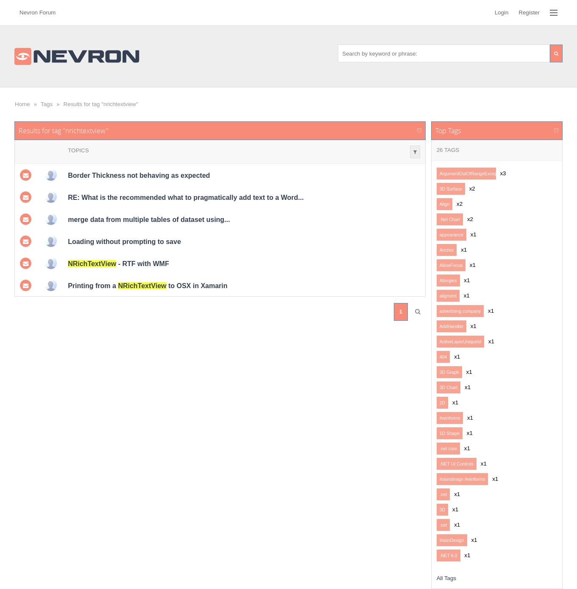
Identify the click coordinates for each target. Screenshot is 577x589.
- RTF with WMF (118, 263)
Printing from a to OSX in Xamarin (147, 285)
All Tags (446, 578)
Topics (78, 150)
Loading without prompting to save (124, 241)
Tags (47, 104)
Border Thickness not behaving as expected (139, 175)
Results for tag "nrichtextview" (101, 104)
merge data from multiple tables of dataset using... (149, 219)
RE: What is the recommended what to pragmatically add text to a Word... (186, 197)
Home (22, 104)
